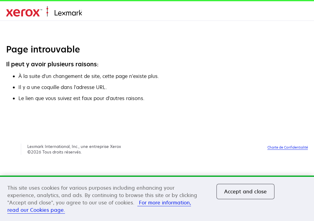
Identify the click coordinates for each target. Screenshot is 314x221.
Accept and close (245, 191)
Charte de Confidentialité (287, 147)
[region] (157, 198)
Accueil (44, 11)
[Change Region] (300, 12)
